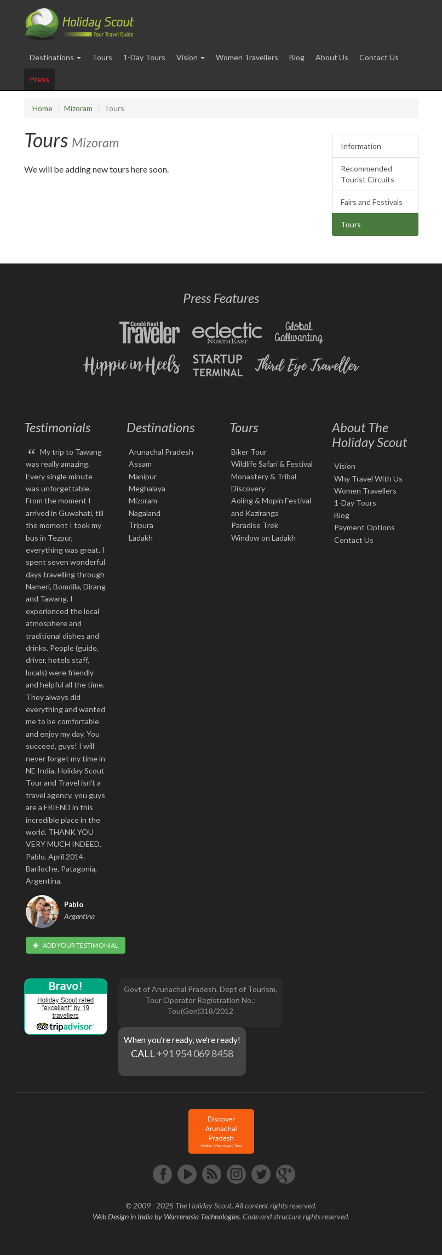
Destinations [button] (55, 57)
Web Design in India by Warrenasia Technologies (166, 1216)
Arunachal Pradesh (161, 451)
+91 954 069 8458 (195, 1053)
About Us (331, 57)
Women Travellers (247, 57)
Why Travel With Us (368, 478)
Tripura (141, 525)
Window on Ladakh (263, 537)
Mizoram (78, 108)
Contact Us (379, 57)
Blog (297, 57)
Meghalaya (147, 488)
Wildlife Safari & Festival (272, 463)
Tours (102, 57)
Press (39, 79)
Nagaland (144, 513)
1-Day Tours (144, 57)
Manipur (143, 476)
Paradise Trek (254, 525)
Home (42, 108)
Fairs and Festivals (372, 202)
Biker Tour (249, 451)
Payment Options (364, 527)
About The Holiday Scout (369, 434)
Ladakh (141, 537)
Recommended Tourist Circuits (367, 174)
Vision (344, 466)
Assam (140, 463)
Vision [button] (190, 57)
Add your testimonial (75, 945)
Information (361, 146)
